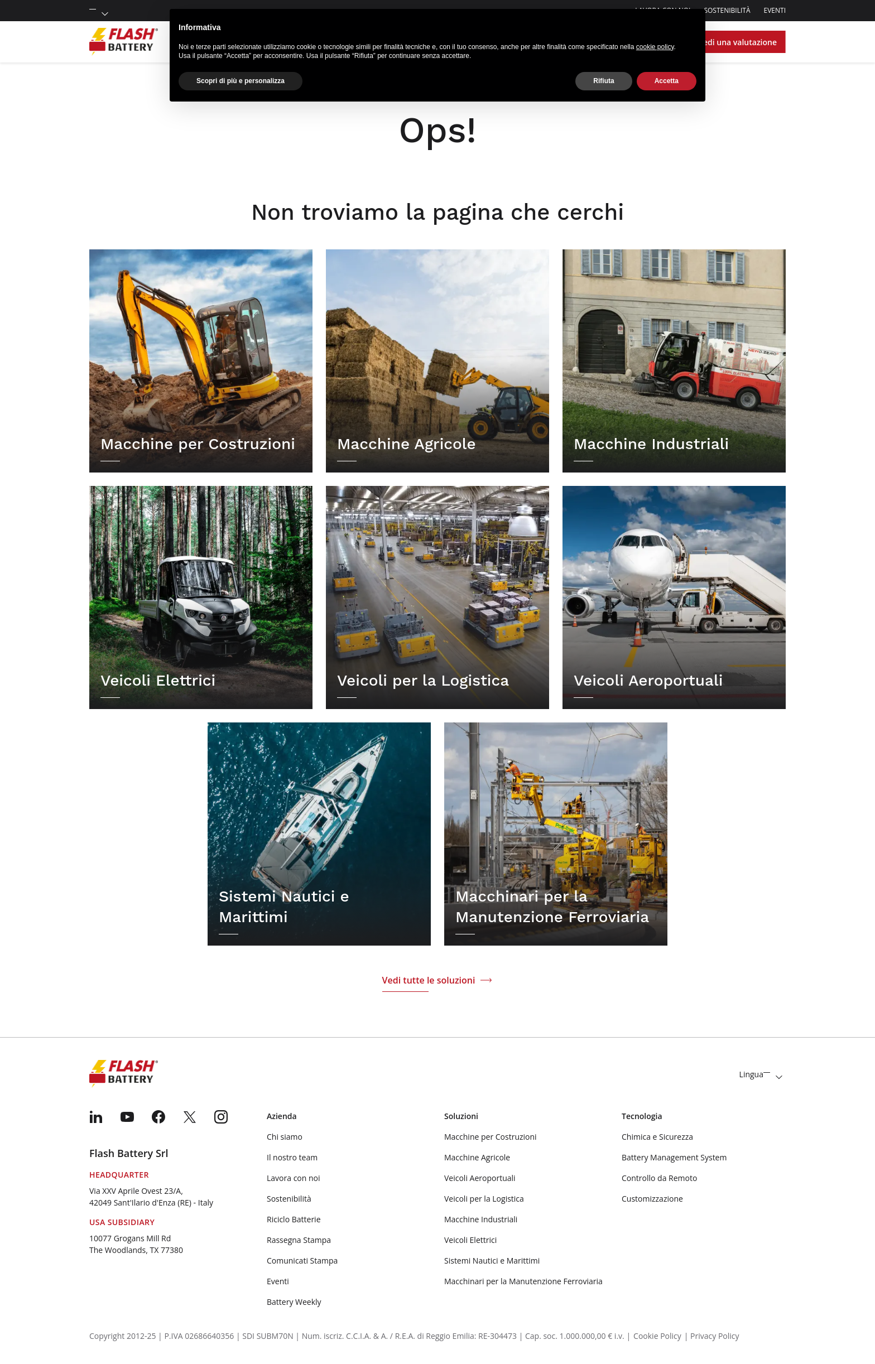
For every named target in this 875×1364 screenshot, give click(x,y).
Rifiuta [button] (603, 81)
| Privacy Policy (711, 1336)
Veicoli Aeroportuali (480, 1178)
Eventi (775, 10)
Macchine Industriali (480, 1219)
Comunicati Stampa (302, 1260)
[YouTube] (127, 1117)
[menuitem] (96, 1117)
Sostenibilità (727, 10)
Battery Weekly (294, 1301)
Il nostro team (292, 1157)
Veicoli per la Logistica (484, 1198)
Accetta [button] (667, 81)
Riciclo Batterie (294, 1219)
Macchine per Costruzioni (490, 1136)
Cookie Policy (657, 1336)
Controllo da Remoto (659, 1178)
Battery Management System (674, 1157)
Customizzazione (652, 1198)
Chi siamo (284, 1136)
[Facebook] (158, 1117)
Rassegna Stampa (299, 1240)
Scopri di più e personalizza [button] (240, 81)
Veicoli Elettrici (470, 1240)
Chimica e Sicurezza (657, 1136)
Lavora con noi (293, 1178)
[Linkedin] (96, 1117)
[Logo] (123, 42)
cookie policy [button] (655, 46)
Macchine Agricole (477, 1157)
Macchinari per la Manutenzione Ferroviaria (523, 1281)
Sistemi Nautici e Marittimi (492, 1260)
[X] (189, 1117)
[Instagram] (221, 1117)
